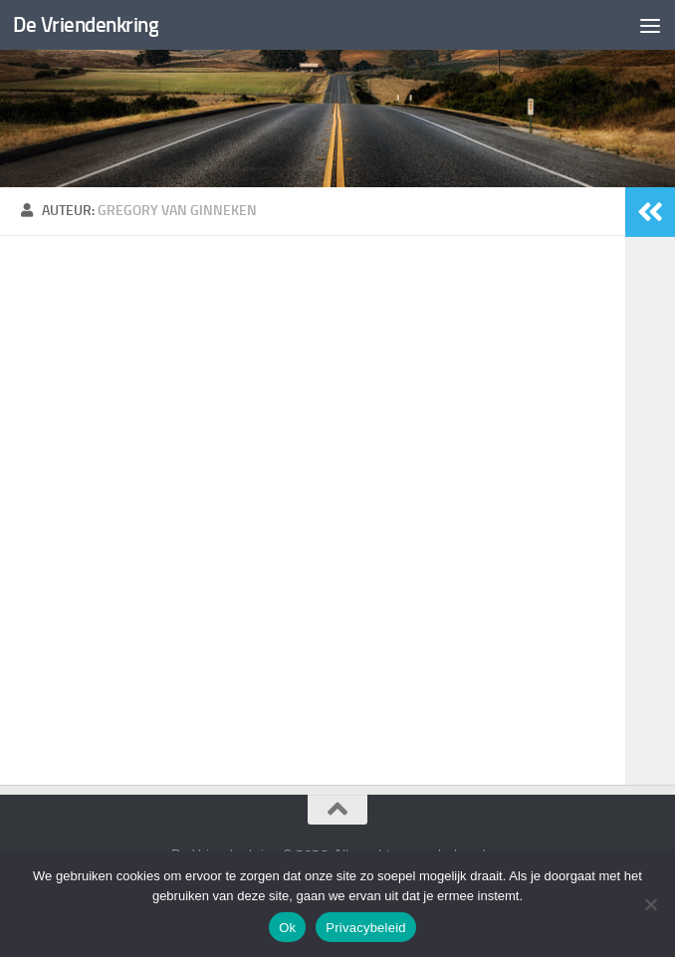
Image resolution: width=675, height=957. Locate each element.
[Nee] (650, 904)
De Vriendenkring (85, 24)
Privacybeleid (366, 927)
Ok (287, 927)
